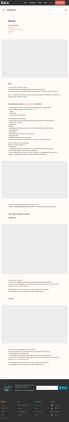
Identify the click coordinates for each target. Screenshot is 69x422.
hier (24, 145)
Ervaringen (32, 3)
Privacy (36, 415)
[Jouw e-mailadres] (47, 388)
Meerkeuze (11, 31)
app (11, 95)
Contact (20, 415)
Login (51, 3)
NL (67, 2)
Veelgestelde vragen (23, 405)
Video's (20, 408)
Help (45, 3)
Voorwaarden (38, 412)
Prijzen (40, 3)
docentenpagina (28, 104)
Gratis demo (60, 3)
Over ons (36, 405)
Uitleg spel (11, 27)
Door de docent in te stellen (15, 29)
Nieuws (36, 408)
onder (34, 109)
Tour (25, 3)
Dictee (10, 33)
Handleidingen (22, 412)
